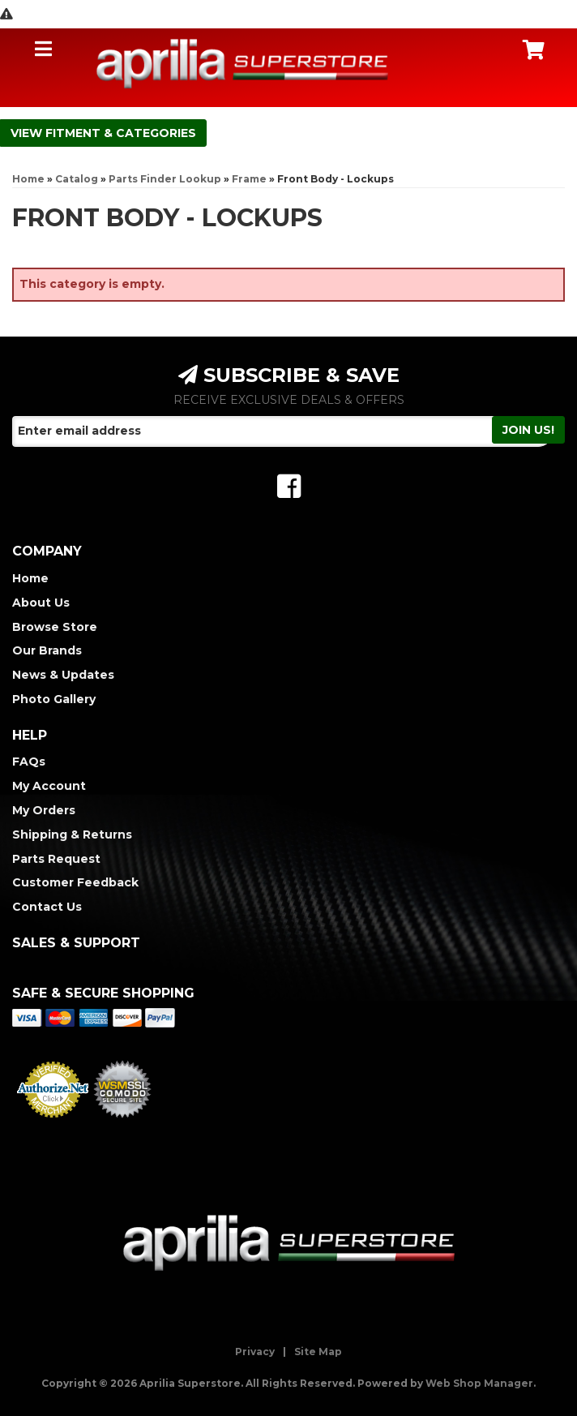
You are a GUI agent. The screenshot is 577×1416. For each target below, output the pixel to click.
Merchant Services (53, 1122)
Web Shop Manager (479, 1383)
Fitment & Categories (120, 133)
